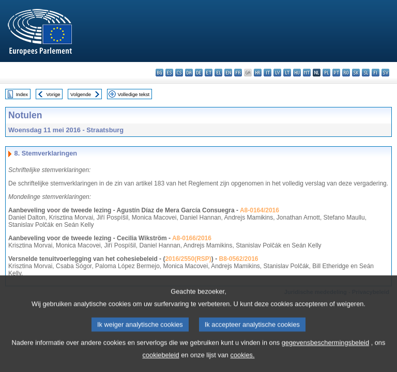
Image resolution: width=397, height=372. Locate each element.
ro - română (346, 72)
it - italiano (267, 72)
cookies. (243, 361)
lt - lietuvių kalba (287, 72)
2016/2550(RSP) (188, 258)
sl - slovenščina (366, 72)
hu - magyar (297, 72)
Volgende (80, 94)
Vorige (53, 94)
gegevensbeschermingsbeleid (325, 348)
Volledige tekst (133, 94)
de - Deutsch (199, 72)
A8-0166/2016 (191, 238)
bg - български (159, 72)
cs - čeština (179, 72)
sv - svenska (385, 72)
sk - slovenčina (356, 72)
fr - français (238, 72)
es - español (169, 72)
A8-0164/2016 (259, 210)
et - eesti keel (208, 72)
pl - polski (326, 72)
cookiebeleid (161, 361)
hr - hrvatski (258, 72)
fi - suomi (375, 72)
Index (22, 94)
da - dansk (189, 72)
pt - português (336, 72)
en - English (228, 72)
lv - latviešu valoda (277, 72)
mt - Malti (307, 72)
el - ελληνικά (218, 72)
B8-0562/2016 (238, 258)
